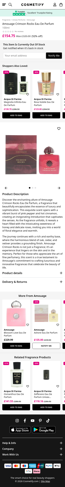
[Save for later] (25, 92)
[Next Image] (59, 188)
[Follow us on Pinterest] (40, 421)
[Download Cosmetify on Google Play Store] (43, 429)
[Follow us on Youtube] (32, 421)
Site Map (45, 481)
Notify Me (54, 55)
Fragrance (6, 20)
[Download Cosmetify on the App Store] (20, 429)
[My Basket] (60, 5)
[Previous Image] (6, 188)
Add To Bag (16, 115)
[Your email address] (24, 56)
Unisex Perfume (18, 20)
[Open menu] (5, 5)
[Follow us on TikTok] (48, 421)
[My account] (53, 5)
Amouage (31, 20)
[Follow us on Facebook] (25, 421)
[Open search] (11, 5)
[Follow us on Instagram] (17, 421)
